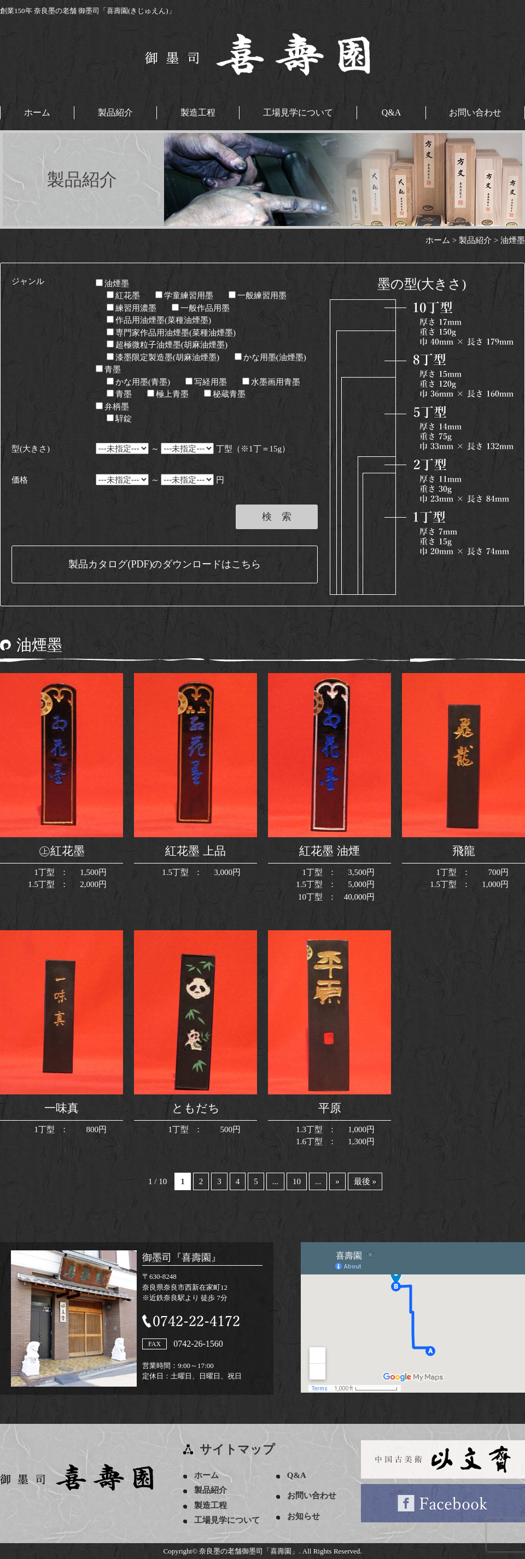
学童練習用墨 (184, 295)
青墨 (108, 369)
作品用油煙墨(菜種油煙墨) (159, 320)
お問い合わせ (475, 112)
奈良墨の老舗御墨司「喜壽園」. (249, 1551)
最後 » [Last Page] (365, 1181)
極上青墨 (168, 394)
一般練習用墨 (258, 295)
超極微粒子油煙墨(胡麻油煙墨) (167, 344)
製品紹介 (115, 112)
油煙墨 (112, 283)
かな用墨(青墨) (138, 382)
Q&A (391, 112)
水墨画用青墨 (271, 382)
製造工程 (197, 112)
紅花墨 (123, 295)
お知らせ (303, 1516)
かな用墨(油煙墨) (270, 357)
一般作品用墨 (201, 308)
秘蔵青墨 (225, 394)
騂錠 (119, 418)
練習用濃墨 (131, 308)
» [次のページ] (337, 1181)
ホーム (37, 112)
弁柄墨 (112, 406)
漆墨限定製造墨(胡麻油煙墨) (163, 357)
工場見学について (298, 112)
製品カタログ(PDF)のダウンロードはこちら (164, 564)
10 (297, 1181)
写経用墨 (206, 382)
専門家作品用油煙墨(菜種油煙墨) (171, 332)
